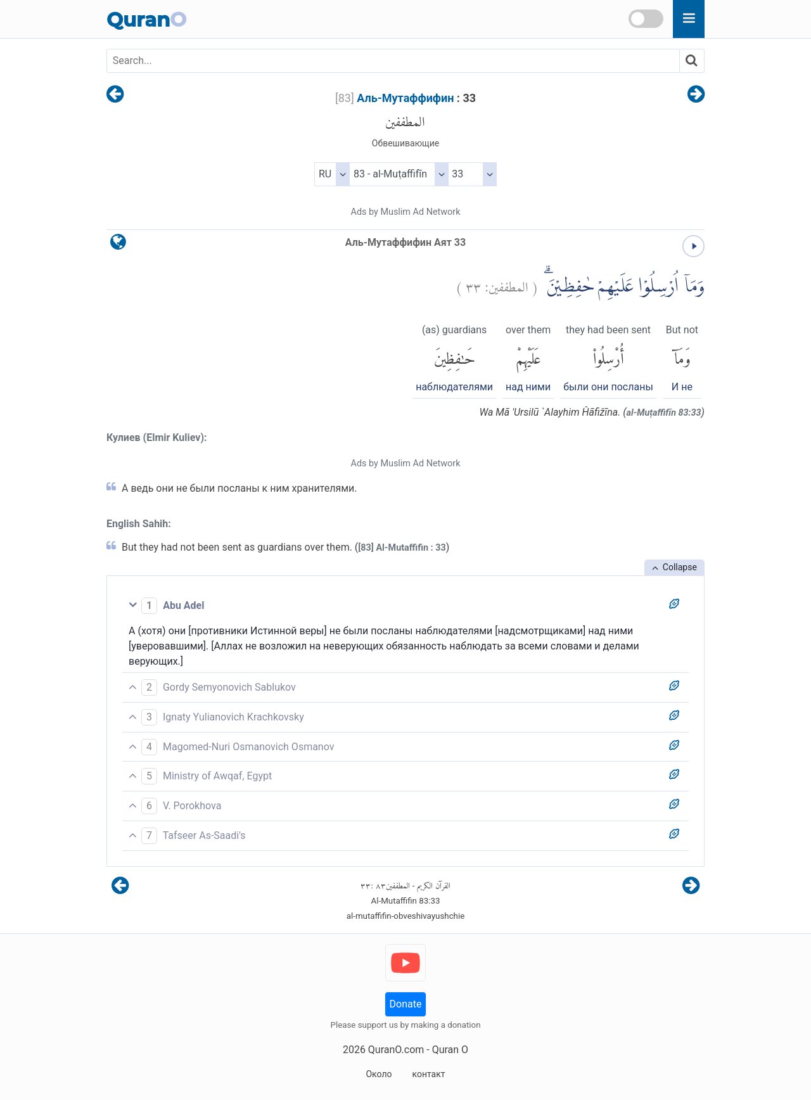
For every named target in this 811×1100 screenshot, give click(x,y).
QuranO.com (396, 1050)
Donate (406, 1004)
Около (379, 1074)
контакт (428, 1074)
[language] (118, 245)
